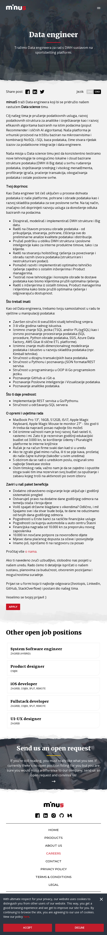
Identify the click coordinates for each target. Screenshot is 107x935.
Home (53, 830)
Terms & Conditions (53, 877)
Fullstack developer (29, 701)
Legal (54, 885)
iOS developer (23, 684)
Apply (13, 606)
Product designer (27, 666)
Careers (53, 853)
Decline (79, 927)
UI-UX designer (25, 719)
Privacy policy (54, 869)
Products (53, 838)
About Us (53, 845)
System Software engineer (36, 649)
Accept (27, 927)
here (26, 917)
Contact (53, 861)
